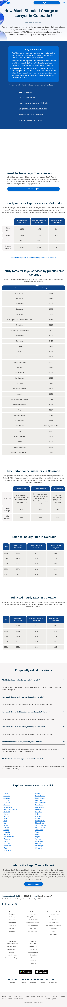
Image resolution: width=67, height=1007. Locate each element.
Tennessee (39, 830)
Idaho (5, 823)
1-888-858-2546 (25, 896)
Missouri (6, 848)
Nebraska (38, 800)
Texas (37, 832)
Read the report (33, 189)
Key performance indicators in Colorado (33, 109)
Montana (38, 793)
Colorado (6, 805)
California (6, 803)
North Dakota (39, 798)
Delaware (6, 812)
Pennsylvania (40, 821)
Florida (5, 814)
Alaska (5, 793)
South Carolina (40, 825)
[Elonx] (6, 904)
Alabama (6, 796)
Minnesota (7, 846)
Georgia (6, 816)
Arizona (6, 800)
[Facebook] (2, 904)
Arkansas (6, 798)
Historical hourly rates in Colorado (31, 114)
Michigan (6, 843)
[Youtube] (12, 904)
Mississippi (7, 850)
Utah (37, 834)
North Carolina (40, 796)
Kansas (6, 830)
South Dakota (40, 827)
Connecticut (7, 807)
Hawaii (5, 818)
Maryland (6, 839)
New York (38, 812)
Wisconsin (38, 843)
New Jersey (39, 805)
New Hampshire (40, 803)
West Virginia (39, 846)
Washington (39, 841)
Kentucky (6, 832)
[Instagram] (16, 904)
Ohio (37, 814)
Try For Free (46, 3)
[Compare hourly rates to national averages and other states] (31, 85)
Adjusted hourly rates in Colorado (30, 120)
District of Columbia (10, 809)
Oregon (37, 818)
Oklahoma (38, 816)
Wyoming (38, 848)
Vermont (38, 839)
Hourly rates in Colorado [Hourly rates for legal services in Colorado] (27, 97)
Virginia (37, 837)
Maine (5, 841)
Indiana (6, 827)
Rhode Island (39, 823)
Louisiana (6, 834)
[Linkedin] (9, 904)
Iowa (5, 821)
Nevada (38, 809)
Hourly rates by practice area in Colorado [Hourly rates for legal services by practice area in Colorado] (33, 103)
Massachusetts (8, 837)
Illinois (5, 825)
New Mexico (39, 807)
